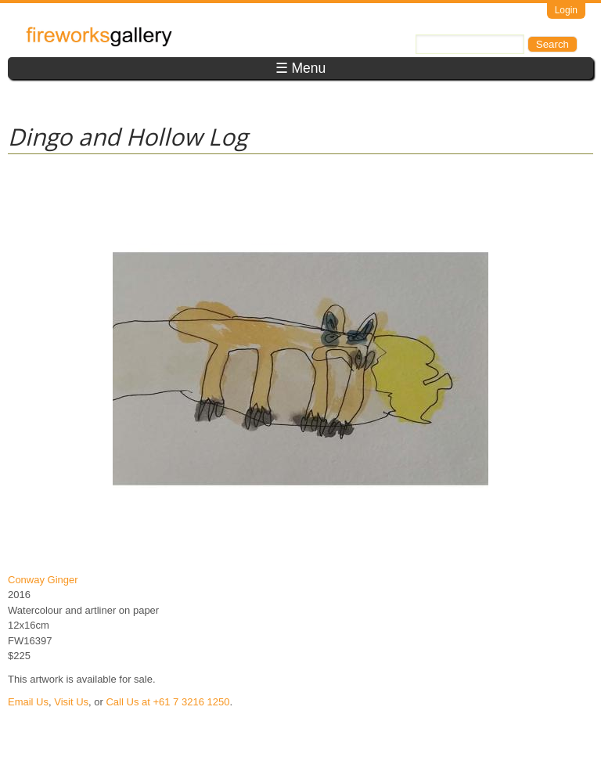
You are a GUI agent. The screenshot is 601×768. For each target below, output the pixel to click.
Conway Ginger (43, 580)
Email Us (28, 702)
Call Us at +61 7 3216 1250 (167, 702)
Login (566, 10)
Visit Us (71, 702)
